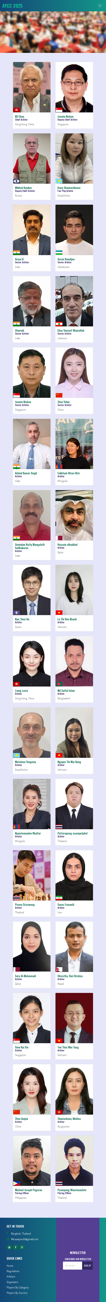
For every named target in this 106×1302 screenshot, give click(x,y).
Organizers (12, 1282)
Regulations (13, 1271)
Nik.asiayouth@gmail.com (24, 1239)
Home (10, 1265)
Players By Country (17, 1293)
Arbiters (11, 1276)
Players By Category (18, 1287)
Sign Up (87, 1265)
